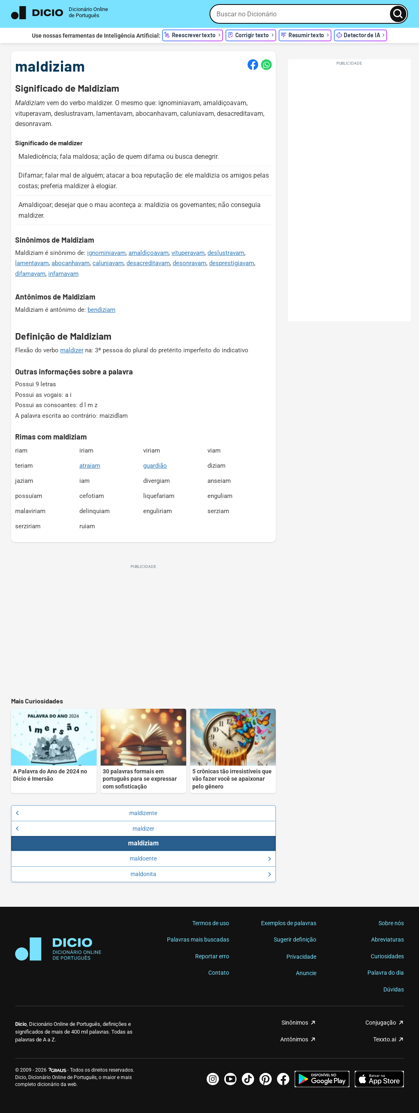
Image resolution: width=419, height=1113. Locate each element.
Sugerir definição (295, 939)
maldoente (200, 858)
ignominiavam (106, 253)
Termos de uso (210, 923)
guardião (155, 465)
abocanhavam (71, 263)
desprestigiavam (231, 263)
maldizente (86, 813)
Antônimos (294, 1039)
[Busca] (398, 14)
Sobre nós (391, 923)
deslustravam (225, 253)
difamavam (30, 273)
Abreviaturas (387, 939)
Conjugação (380, 1022)
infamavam (63, 273)
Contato (218, 972)
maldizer (71, 350)
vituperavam (188, 253)
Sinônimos (295, 1022)
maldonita (201, 874)
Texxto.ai (384, 1039)
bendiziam (101, 309)
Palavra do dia (385, 972)
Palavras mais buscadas (198, 939)
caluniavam (108, 263)
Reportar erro (212, 956)
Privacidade (301, 956)
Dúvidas (393, 989)
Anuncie (306, 973)
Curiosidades (387, 956)
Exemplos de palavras (288, 923)
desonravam (189, 263)
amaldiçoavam (148, 253)
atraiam (89, 465)
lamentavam (32, 263)
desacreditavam (148, 263)
